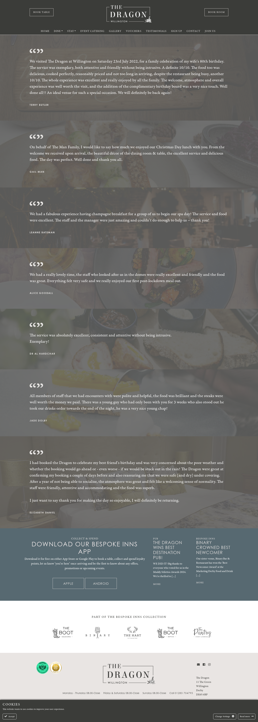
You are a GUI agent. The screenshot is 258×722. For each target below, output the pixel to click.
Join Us (210, 31)
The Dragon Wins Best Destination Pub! (167, 550)
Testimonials (156, 31)
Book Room (216, 12)
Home (45, 31)
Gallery (115, 31)
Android (101, 583)
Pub (155, 538)
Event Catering (92, 31)
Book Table (41, 12)
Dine (57, 31)
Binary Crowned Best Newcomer (213, 547)
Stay (70, 31)
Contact (193, 31)
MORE (157, 584)
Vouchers (133, 31)
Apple (68, 583)
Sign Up (176, 31)
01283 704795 (184, 693)
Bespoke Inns (205, 538)
